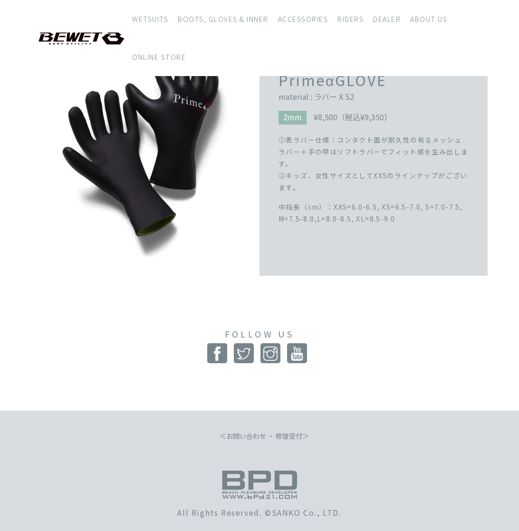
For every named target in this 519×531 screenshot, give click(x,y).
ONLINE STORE (159, 57)
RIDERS (350, 19)
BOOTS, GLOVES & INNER (223, 19)
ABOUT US (428, 19)
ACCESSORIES (303, 19)
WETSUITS (150, 19)
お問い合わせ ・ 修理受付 (264, 436)
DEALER (387, 19)
